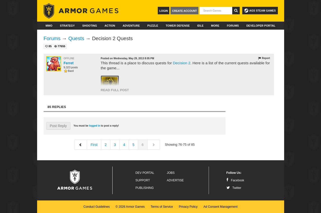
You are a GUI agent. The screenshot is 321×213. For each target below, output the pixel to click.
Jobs (171, 173)
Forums (233, 25)
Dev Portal (144, 173)
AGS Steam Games (260, 11)
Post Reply (58, 126)
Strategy (67, 25)
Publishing (144, 188)
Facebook (235, 180)
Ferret (69, 63)
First (94, 145)
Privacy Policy (188, 206)
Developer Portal (260, 25)
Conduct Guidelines (97, 206)
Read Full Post (115, 90)
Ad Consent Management (220, 206)
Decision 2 (181, 63)
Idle (200, 25)
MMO (49, 25)
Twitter (233, 188)
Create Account (184, 10)
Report (264, 58)
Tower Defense (178, 25)
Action (110, 25)
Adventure (131, 25)
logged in (94, 125)
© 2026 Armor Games (130, 206)
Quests (76, 38)
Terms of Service (161, 206)
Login (163, 10)
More (215, 25)
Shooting (89, 25)
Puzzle (152, 25)
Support (142, 180)
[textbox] (216, 10)
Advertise (175, 180)
